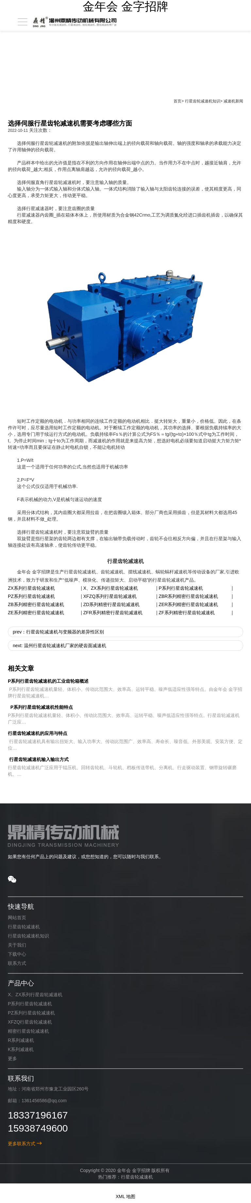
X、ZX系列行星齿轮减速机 (110, 588)
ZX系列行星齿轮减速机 (31, 588)
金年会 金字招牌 (125, 6)
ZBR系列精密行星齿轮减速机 (188, 596)
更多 (12, 1058)
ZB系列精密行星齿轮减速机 (36, 604)
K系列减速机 (21, 1049)
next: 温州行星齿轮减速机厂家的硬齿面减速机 (59, 645)
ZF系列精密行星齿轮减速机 (186, 612)
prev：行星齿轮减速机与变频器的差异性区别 (58, 631)
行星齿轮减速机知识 (202, 101)
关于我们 (17, 945)
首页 (177, 101)
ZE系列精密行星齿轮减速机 (36, 612)
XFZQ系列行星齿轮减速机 (110, 596)
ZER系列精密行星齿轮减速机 (188, 604)
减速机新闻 (233, 101)
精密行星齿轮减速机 (28, 1031)
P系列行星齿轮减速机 (181, 588)
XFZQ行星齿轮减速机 (30, 1022)
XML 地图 (125, 1196)
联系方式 (17, 963)
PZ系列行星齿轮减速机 (31, 596)
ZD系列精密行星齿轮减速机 (111, 604)
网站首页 (17, 917)
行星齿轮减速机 (24, 926)
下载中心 (17, 954)
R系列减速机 (21, 1040)
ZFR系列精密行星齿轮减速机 (112, 612)
